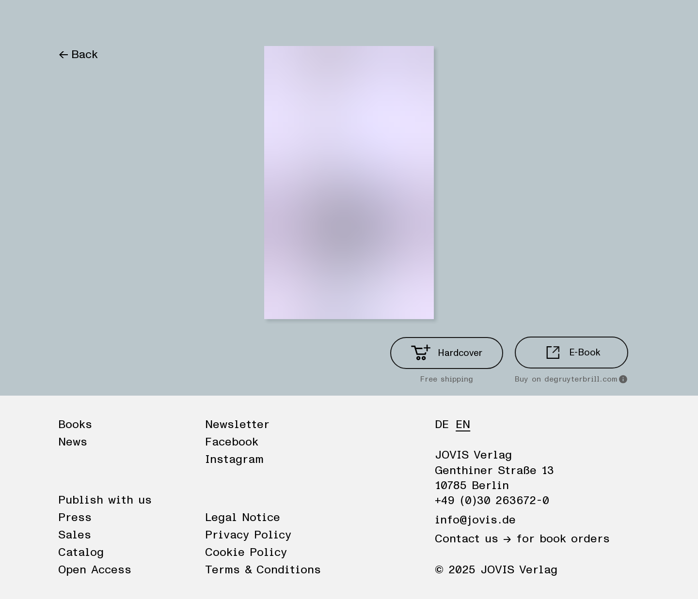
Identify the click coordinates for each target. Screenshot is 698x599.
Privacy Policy (248, 535)
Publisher (168, 20)
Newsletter (237, 424)
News (117, 20)
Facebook (231, 442)
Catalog (81, 552)
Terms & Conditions (263, 570)
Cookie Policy (246, 552)
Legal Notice (242, 517)
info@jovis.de (475, 520)
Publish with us (105, 500)
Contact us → (473, 539)
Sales (74, 535)
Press (75, 517)
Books (75, 20)
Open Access (94, 570)
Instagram (234, 459)
